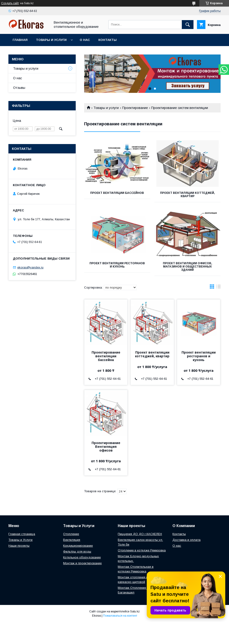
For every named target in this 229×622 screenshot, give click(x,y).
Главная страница (21, 534)
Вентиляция (71, 540)
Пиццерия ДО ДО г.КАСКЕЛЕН (140, 534)
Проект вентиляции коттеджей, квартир (187, 194)
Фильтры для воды (77, 551)
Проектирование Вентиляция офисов (106, 446)
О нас (85, 40)
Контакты (107, 40)
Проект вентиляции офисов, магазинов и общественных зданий (187, 266)
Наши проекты (18, 545)
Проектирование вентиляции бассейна (106, 356)
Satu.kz (135, 611)
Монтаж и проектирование (82, 563)
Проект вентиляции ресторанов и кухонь (117, 265)
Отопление (71, 534)
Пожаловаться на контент (120, 615)
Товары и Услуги (20, 540)
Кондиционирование (78, 545)
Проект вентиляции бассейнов (117, 193)
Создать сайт (10, 3)
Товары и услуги (51, 40)
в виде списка (218, 287)
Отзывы (19, 88)
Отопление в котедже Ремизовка (142, 550)
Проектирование (135, 108)
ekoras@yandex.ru (30, 267)
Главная (20, 40)
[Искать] (187, 24)
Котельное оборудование (82, 557)
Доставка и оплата (186, 540)
